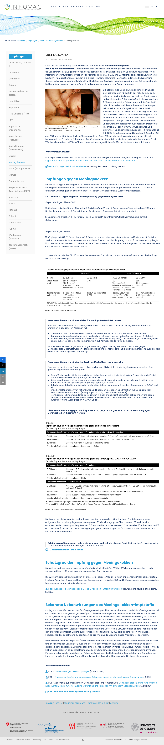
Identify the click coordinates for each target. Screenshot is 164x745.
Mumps (12, 174)
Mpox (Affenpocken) (19, 168)
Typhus (12, 228)
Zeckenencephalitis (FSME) (18, 246)
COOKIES (114, 703)
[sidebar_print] (3, 382)
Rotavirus (13, 197)
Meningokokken (17, 162)
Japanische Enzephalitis (15, 128)
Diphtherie (14, 72)
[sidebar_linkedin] (3, 371)
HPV (11, 120)
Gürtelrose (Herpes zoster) (18, 93)
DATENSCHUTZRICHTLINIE (98, 703)
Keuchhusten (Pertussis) (15, 138)
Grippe (12, 85)
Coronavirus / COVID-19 (20, 64)
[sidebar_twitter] (3, 365)
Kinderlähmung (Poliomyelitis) (16, 148)
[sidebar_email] (3, 377)
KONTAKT (50, 703)
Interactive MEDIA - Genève (123, 740)
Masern (12, 156)
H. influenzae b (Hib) (19, 113)
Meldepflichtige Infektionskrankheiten (67, 166)
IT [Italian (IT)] (156, 7)
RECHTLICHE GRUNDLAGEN (75, 703)
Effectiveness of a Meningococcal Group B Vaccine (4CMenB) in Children (85, 588)
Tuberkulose (15, 222)
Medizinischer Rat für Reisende (66, 549)
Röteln (12, 203)
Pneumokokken (16, 181)
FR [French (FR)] (152, 7)
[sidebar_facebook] (3, 359)
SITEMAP (59, 703)
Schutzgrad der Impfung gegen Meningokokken (89, 562)
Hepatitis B (14, 107)
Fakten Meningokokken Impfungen (72, 671)
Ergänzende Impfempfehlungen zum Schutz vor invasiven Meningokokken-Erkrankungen (90, 160)
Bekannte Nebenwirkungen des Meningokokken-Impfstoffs (99, 604)
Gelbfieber (14, 78)
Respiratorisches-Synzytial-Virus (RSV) (19, 189)
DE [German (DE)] (147, 7)
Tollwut (12, 216)
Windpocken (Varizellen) (15, 237)
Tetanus (13, 209)
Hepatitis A (14, 101)
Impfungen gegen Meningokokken (77, 179)
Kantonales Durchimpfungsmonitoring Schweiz (74, 691)
